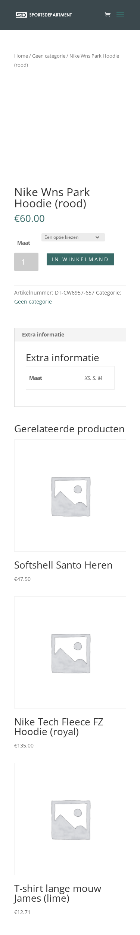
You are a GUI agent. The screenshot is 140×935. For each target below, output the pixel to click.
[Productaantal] (26, 262)
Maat (23, 242)
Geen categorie (48, 55)
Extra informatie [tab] (43, 334)
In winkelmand (80, 259)
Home (21, 55)
